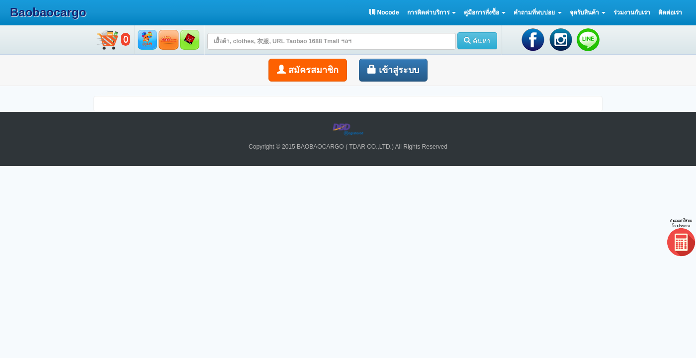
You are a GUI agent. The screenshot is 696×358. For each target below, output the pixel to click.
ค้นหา (477, 41)
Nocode (384, 12)
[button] (431, 12)
